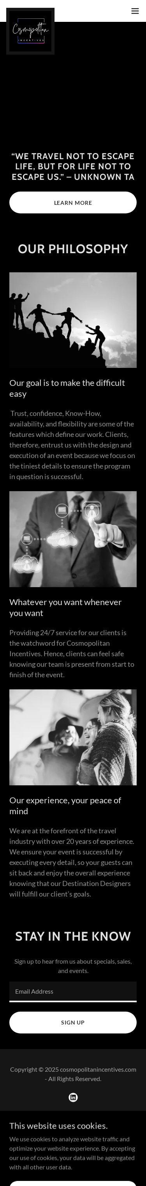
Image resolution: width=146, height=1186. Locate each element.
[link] (30, 11)
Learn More (73, 202)
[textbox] (73, 992)
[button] (135, 11)
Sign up (73, 1022)
